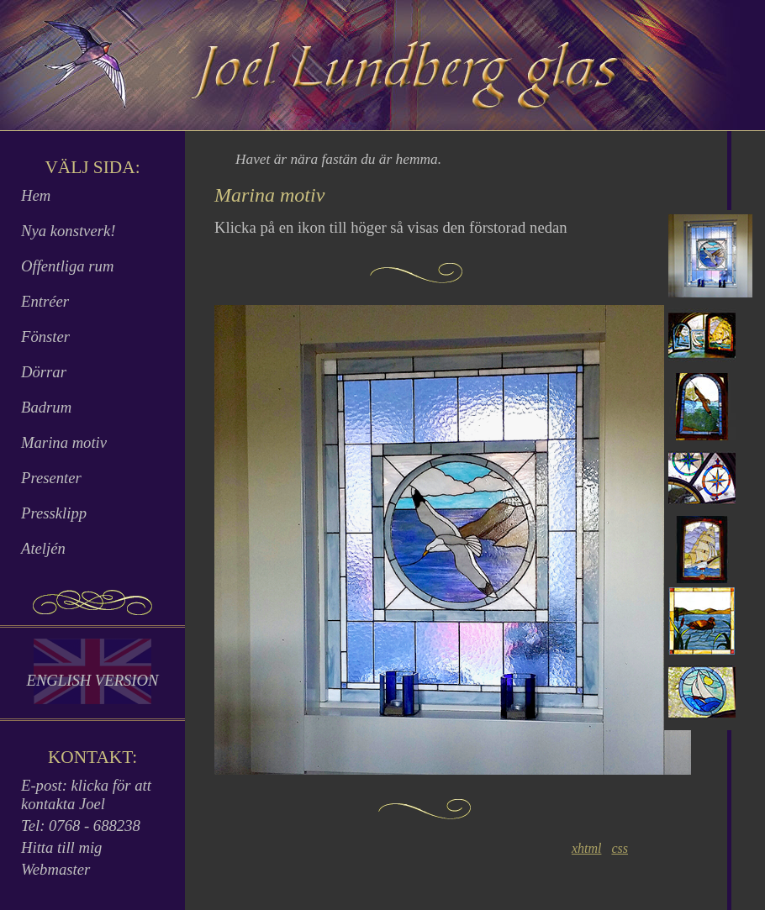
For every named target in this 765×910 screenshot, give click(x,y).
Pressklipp (54, 513)
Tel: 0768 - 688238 (80, 825)
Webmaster (55, 869)
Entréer (45, 301)
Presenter (51, 478)
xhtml (587, 848)
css (619, 848)
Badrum (46, 407)
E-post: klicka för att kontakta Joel (86, 794)
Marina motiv (64, 442)
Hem (35, 195)
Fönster (45, 336)
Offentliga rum (67, 266)
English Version (92, 680)
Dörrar (43, 372)
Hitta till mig (61, 847)
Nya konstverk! (68, 230)
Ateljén (43, 548)
